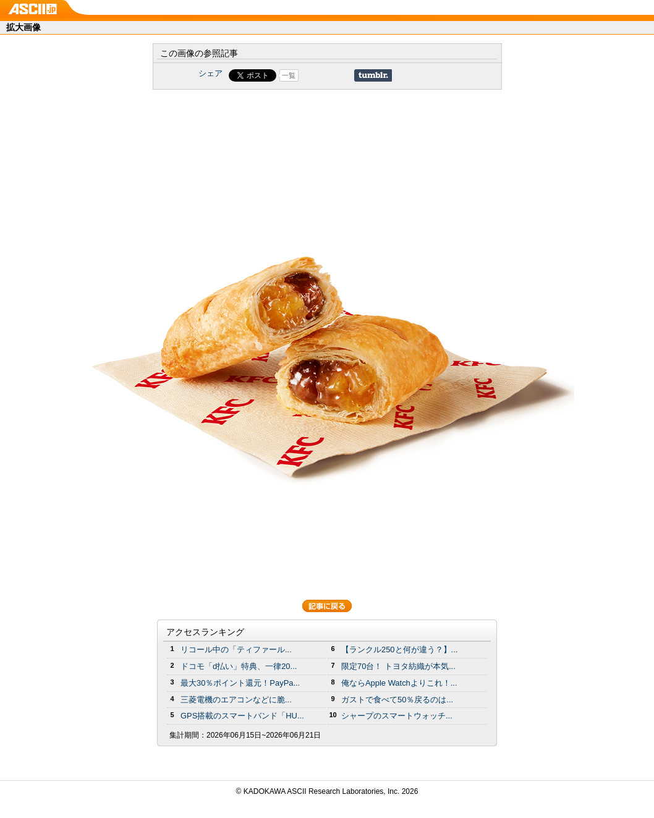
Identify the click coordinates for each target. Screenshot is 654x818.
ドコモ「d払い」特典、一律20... (238, 666)
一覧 (288, 75)
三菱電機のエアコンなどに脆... (236, 699)
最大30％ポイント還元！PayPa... (240, 683)
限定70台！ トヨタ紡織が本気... (398, 666)
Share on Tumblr (373, 75)
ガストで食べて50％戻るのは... (397, 699)
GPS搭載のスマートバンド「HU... (242, 715)
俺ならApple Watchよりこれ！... (399, 683)
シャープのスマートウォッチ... (396, 715)
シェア (210, 73)
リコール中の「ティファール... (236, 649)
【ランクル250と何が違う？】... (399, 649)
